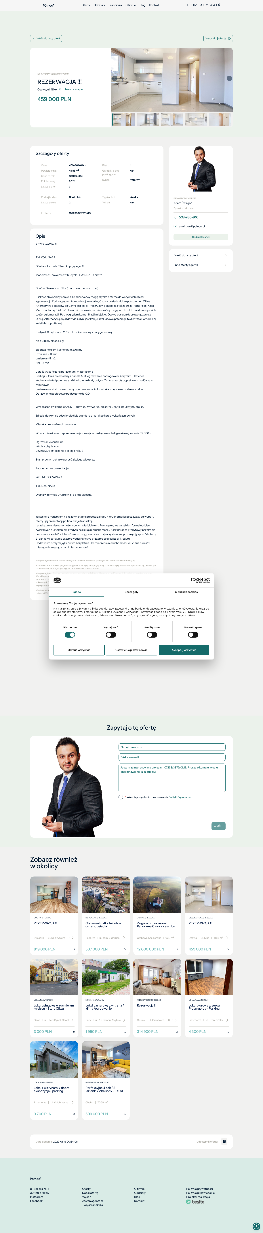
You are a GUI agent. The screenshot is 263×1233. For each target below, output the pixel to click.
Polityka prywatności (199, 1189)
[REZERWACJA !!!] (54, 916)
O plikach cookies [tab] (186, 592)
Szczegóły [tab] (131, 592)
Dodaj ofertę (90, 1193)
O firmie (130, 5)
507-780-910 (186, 217)
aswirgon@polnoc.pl (189, 226)
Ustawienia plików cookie (131, 650)
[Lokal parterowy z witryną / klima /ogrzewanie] (106, 998)
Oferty (86, 5)
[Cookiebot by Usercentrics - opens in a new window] (194, 580)
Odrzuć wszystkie (79, 650)
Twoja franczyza (92, 1205)
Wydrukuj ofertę (218, 38)
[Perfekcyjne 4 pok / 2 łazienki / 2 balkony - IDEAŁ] (106, 1080)
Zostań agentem (92, 1201)
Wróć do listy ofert (46, 38)
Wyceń (213, 5)
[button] (229, 78)
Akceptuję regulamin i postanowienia (158, 797)
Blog (142, 5)
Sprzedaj (195, 5)
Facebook (36, 1201)
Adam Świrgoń (183, 203)
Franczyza (115, 5)
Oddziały (99, 5)
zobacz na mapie (71, 89)
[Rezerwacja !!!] (157, 998)
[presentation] (172, 809)
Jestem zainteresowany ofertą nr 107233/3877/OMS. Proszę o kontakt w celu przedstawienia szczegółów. (172, 778)
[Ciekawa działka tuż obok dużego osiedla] (106, 916)
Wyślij (219, 826)
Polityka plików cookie (200, 1193)
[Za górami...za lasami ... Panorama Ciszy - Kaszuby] (157, 916)
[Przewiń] (71, 937)
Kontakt (154, 5)
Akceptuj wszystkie (184, 650)
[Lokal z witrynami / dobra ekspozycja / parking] (54, 1080)
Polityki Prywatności (180, 797)
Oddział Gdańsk (201, 236)
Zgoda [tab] (77, 592)
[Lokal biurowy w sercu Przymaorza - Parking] (209, 998)
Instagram (36, 1197)
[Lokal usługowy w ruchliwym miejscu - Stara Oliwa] (54, 998)
